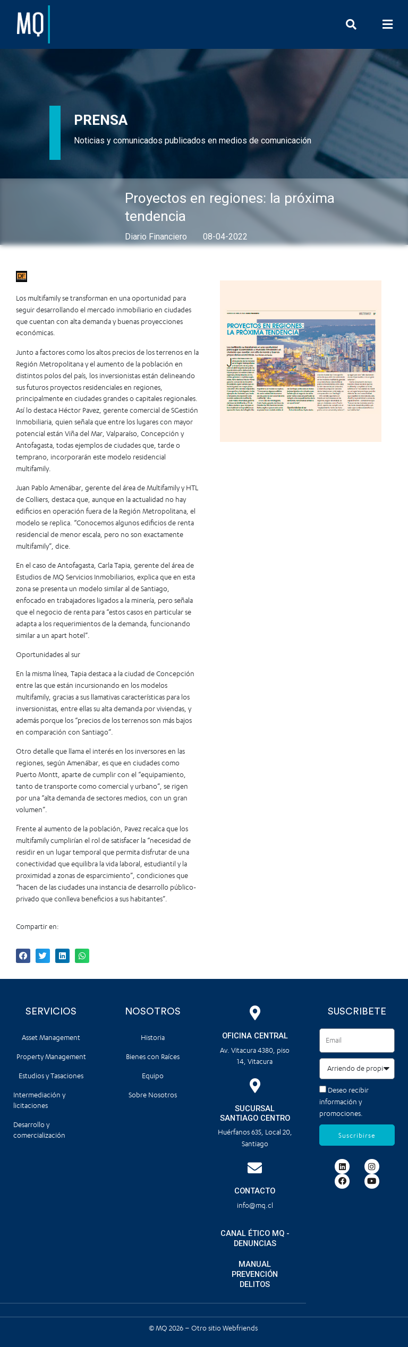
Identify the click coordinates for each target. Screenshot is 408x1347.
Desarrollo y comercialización (39, 1130)
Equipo (153, 1076)
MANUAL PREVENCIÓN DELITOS (255, 1274)
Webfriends (241, 1328)
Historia (153, 1038)
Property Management (51, 1057)
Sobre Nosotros (153, 1095)
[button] (388, 24)
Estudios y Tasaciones (51, 1076)
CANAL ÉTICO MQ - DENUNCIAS (255, 1238)
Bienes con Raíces (153, 1057)
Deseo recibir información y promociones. (344, 1102)
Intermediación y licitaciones (39, 1100)
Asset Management (51, 1038)
